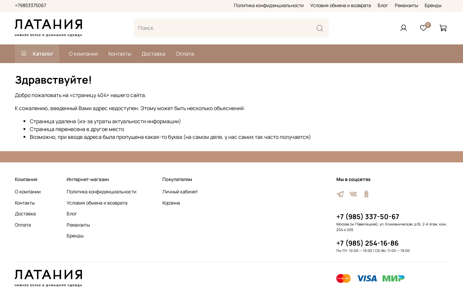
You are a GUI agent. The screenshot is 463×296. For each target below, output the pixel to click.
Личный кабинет (180, 191)
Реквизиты (406, 5)
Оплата (185, 53)
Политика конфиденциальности (269, 5)
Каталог (37, 53)
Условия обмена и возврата (340, 5)
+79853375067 (30, 5)
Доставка (153, 53)
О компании (83, 53)
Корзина (171, 203)
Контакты (119, 53)
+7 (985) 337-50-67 (367, 216)
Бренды (433, 5)
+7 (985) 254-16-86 (367, 243)
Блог (383, 5)
